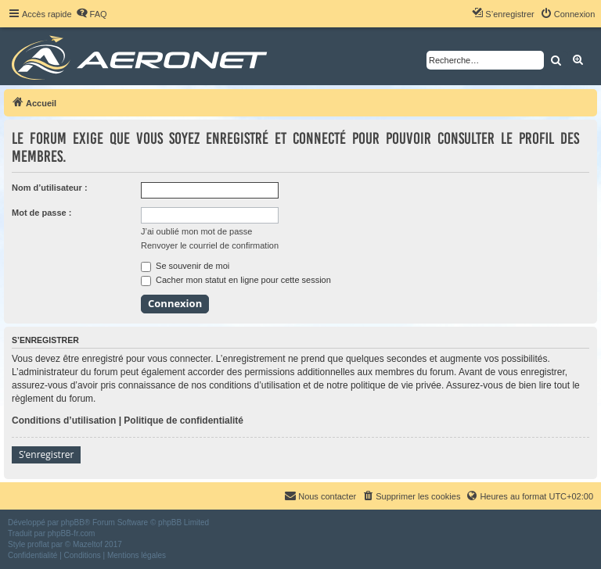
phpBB (73, 522)
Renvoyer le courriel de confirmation (210, 245)
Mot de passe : (41, 212)
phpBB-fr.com (71, 533)
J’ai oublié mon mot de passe (196, 231)
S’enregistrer (46, 454)
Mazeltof (88, 544)
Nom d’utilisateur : (50, 187)
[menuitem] (91, 14)
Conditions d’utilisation (64, 420)
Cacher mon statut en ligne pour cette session (236, 279)
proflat (38, 544)
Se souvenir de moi (185, 265)
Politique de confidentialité (183, 420)
